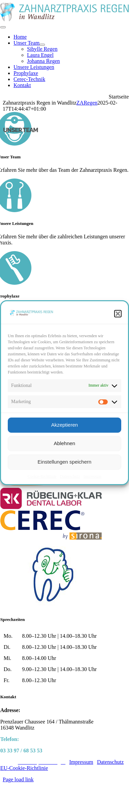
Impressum (92, 476)
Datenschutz (70, 476)
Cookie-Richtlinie (42, 476)
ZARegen (86, 103)
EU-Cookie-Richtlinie (24, 768)
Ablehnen (64, 443)
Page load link (18, 779)
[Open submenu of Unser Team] (42, 45)
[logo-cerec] (51, 538)
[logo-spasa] (51, 606)
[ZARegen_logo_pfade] (64, 19)
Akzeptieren (64, 425)
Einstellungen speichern (64, 462)
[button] (117, 313)
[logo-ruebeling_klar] (51, 507)
